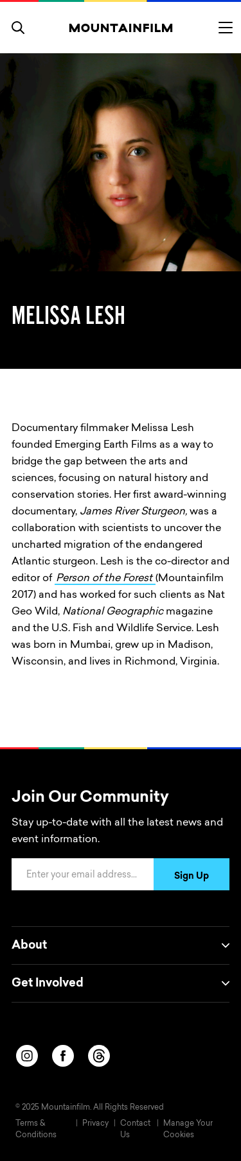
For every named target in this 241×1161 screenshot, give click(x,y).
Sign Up (191, 876)
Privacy (95, 1124)
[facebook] (63, 1055)
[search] (18, 27)
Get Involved (120, 983)
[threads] (99, 1055)
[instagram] (27, 1055)
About (120, 945)
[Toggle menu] (225, 27)
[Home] (120, 27)
